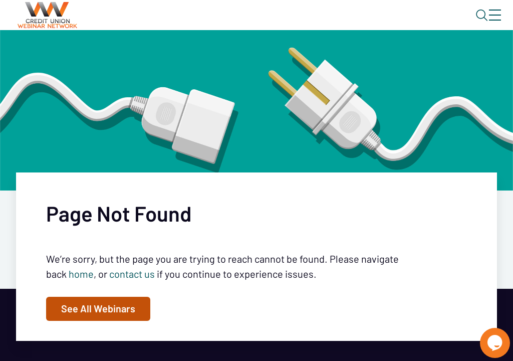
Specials (352, 52)
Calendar (233, 52)
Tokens (284, 52)
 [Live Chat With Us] (486, 336)
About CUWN (414, 23)
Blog (352, 23)
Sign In (483, 23)
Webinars (177, 52)
